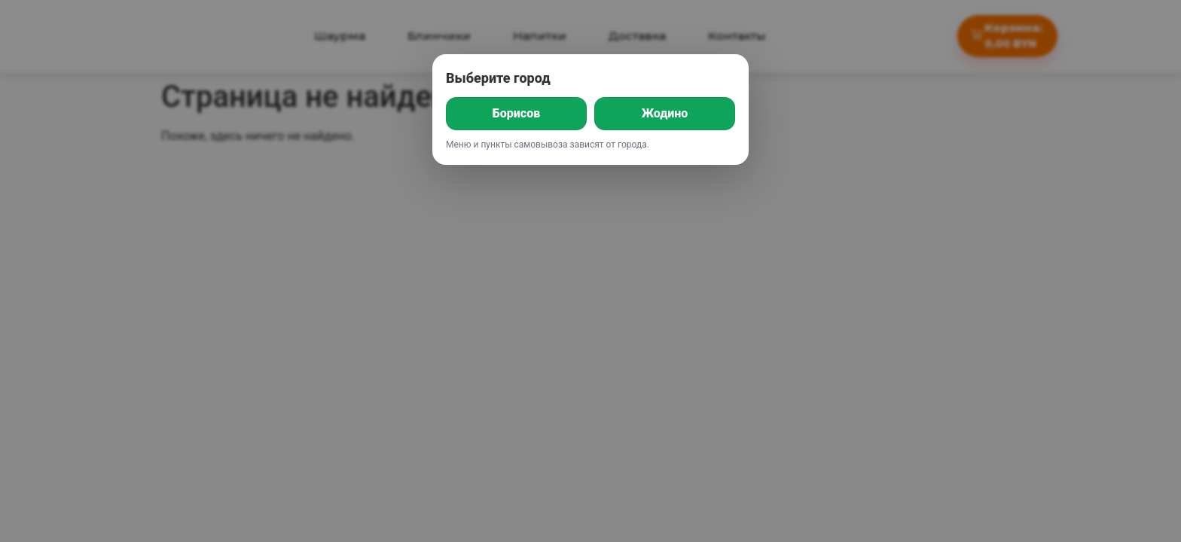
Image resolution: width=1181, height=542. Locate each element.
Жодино (665, 113)
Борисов (516, 113)
